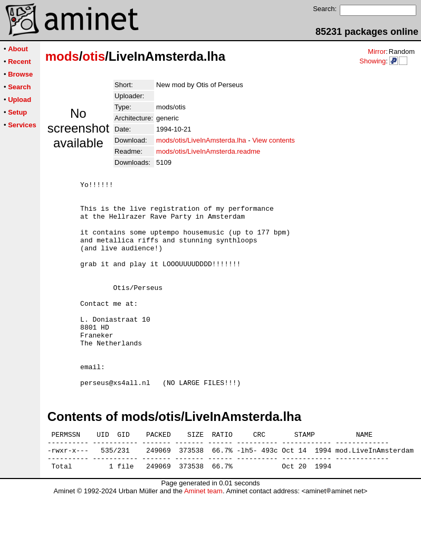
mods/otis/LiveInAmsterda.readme (208, 151)
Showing (372, 61)
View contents (273, 140)
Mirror (377, 51)
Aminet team (203, 540)
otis (93, 56)
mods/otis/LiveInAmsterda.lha (201, 140)
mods (62, 56)
